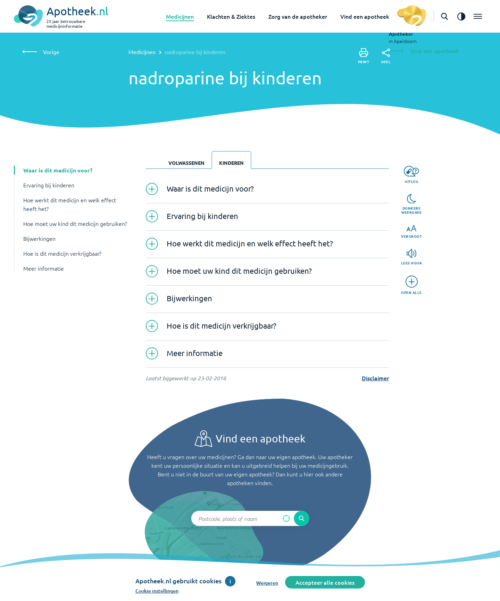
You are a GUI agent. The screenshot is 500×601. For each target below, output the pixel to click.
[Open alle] (411, 285)
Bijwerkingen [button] (39, 238)
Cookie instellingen (156, 590)
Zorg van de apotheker (297, 16)
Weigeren (267, 582)
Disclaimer (375, 378)
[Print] (363, 56)
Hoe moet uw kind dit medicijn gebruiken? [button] (75, 223)
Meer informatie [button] (43, 268)
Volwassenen (186, 163)
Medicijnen (180, 16)
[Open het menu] (477, 16)
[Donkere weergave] (411, 204)
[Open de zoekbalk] (444, 16)
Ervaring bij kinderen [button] (48, 185)
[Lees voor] (411, 257)
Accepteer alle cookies (325, 582)
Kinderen (231, 163)
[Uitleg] (411, 175)
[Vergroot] (411, 231)
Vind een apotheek (364, 16)
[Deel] (386, 56)
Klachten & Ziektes (231, 16)
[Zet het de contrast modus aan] (461, 16)
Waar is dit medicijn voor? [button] (57, 170)
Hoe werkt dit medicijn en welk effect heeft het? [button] (69, 204)
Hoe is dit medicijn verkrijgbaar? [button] (62, 253)
